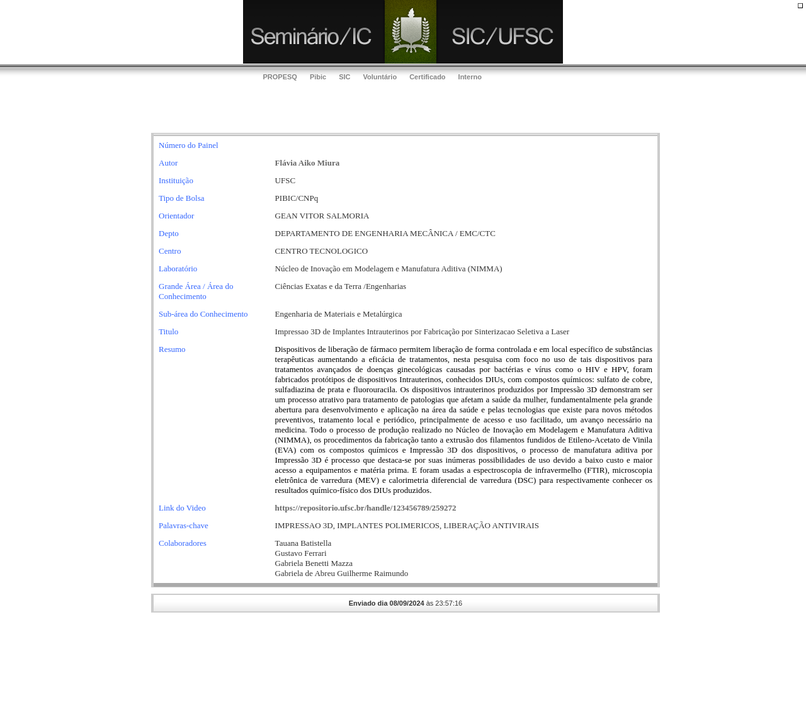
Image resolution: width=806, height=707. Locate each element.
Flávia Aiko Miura (307, 162)
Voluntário (380, 77)
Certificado (427, 77)
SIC (344, 77)
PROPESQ (280, 77)
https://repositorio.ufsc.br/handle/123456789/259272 (366, 507)
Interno (470, 77)
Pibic (318, 77)
